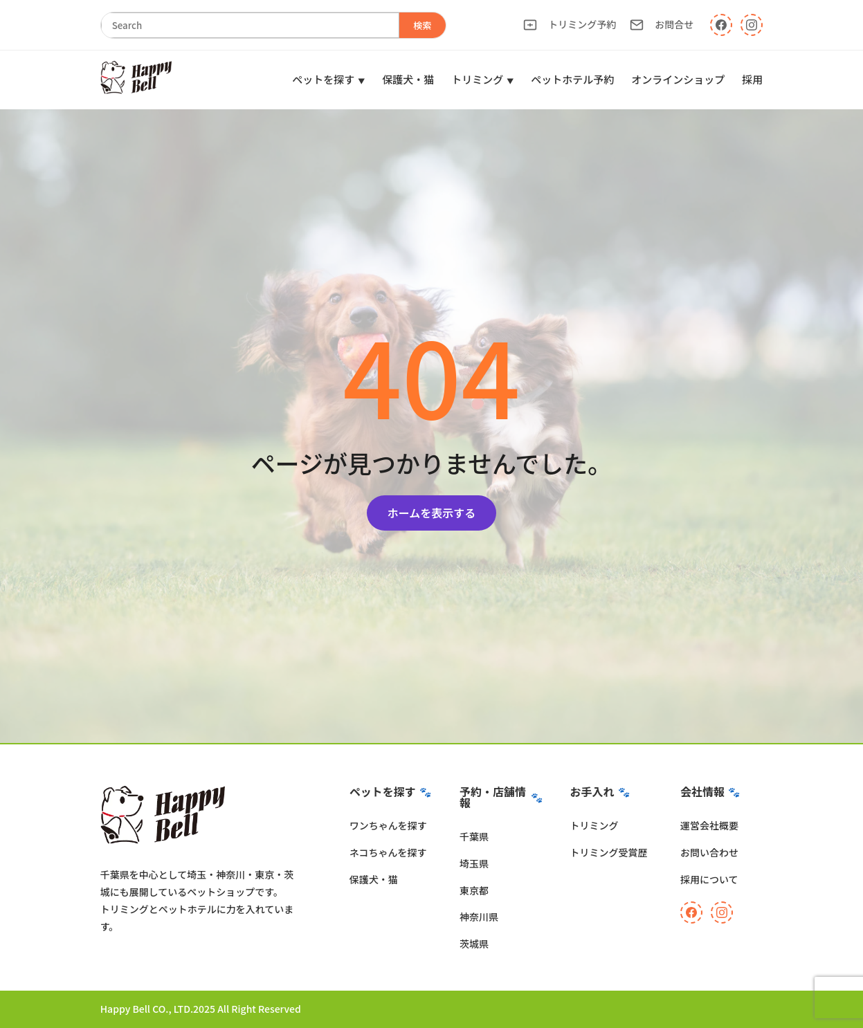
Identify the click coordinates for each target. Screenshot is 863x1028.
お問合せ (661, 24)
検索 (422, 25)
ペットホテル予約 (572, 79)
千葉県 (474, 836)
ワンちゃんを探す (388, 825)
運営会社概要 (709, 825)
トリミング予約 (569, 24)
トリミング (477, 79)
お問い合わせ (709, 852)
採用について (709, 879)
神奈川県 (479, 917)
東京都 (474, 890)
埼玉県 (474, 863)
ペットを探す (323, 79)
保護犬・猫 (408, 79)
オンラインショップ (678, 79)
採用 (752, 79)
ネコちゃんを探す (388, 852)
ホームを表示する (432, 512)
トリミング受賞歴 (609, 852)
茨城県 (474, 944)
